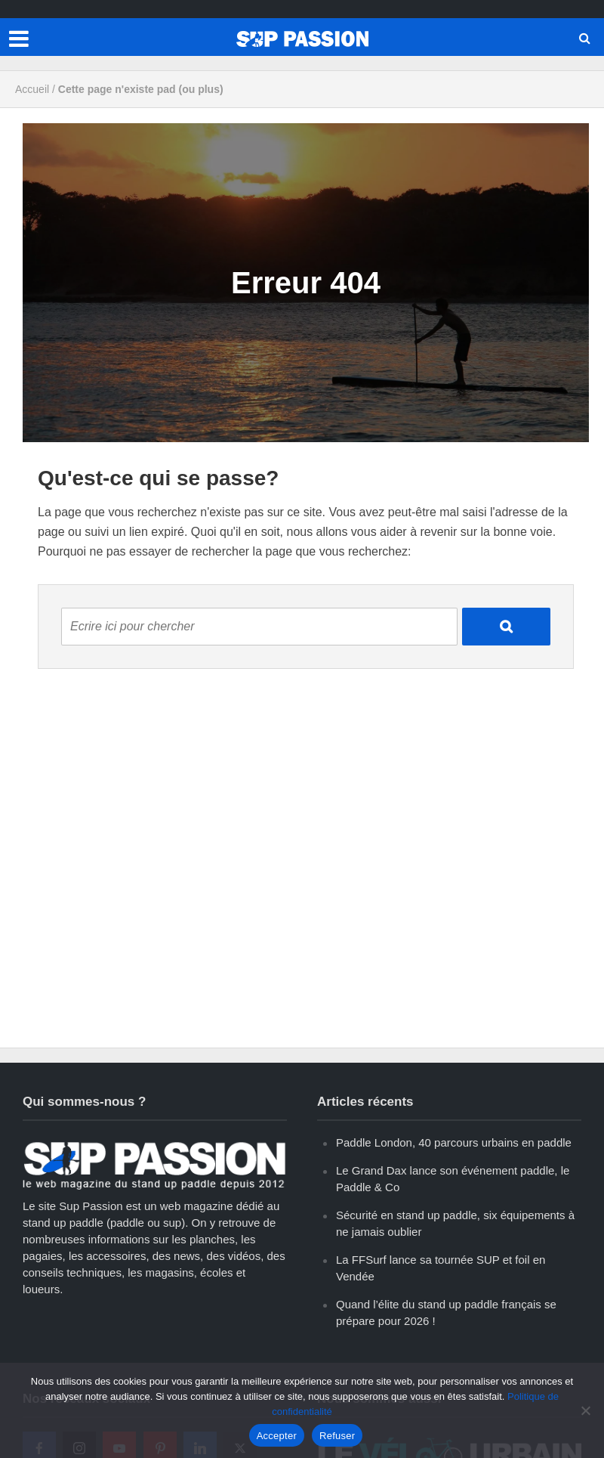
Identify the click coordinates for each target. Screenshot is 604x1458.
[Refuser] (585, 1410)
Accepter (277, 1435)
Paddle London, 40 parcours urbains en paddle (454, 1142)
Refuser (337, 1435)
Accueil (32, 89)
